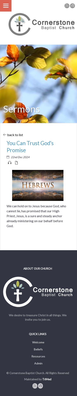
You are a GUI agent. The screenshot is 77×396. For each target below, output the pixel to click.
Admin (38, 363)
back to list (13, 135)
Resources (38, 356)
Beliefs (38, 349)
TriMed (46, 379)
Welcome (38, 342)
